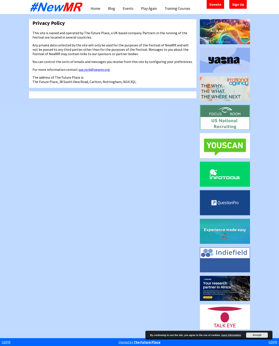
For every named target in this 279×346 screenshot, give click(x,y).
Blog (111, 8)
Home (95, 8)
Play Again (149, 8)
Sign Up (238, 4)
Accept (257, 335)
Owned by (139, 342)
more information (231, 335)
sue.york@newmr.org (94, 69)
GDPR (6, 342)
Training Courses (177, 8)
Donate (215, 4)
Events (128, 8)
